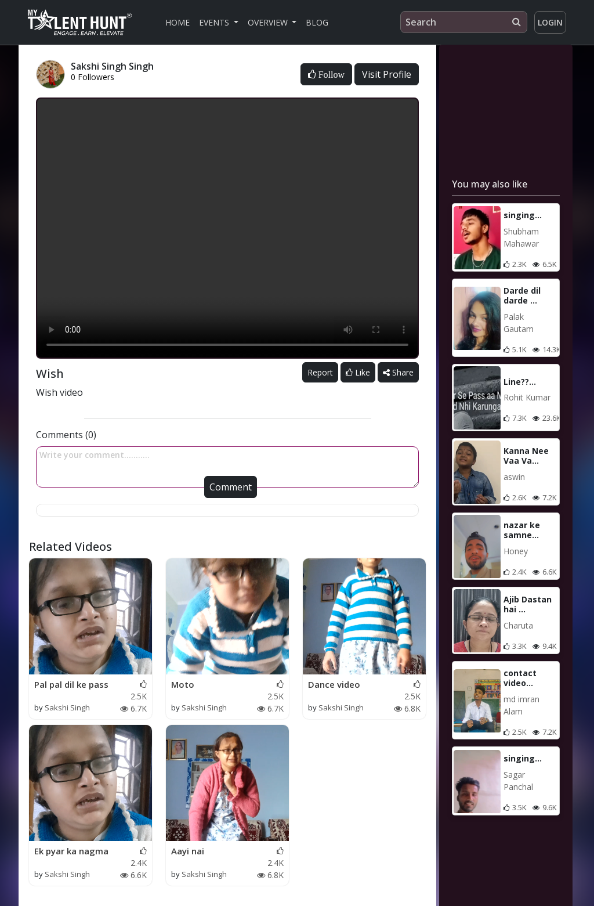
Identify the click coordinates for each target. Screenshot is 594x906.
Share (398, 372)
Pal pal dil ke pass (71, 684)
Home (177, 22)
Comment (230, 487)
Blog (317, 22)
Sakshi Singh (67, 707)
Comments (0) (66, 434)
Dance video (334, 684)
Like (358, 372)
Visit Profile (386, 74)
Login (550, 22)
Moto (182, 684)
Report (320, 372)
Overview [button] (269, 22)
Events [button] (215, 22)
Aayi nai (187, 851)
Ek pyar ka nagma (71, 851)
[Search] (463, 22)
